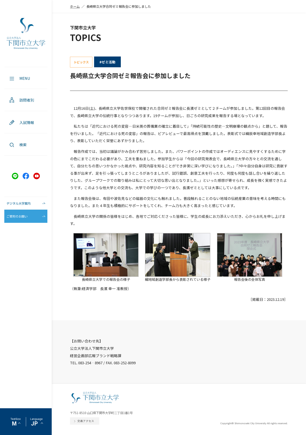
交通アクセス (85, 421)
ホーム (75, 6)
